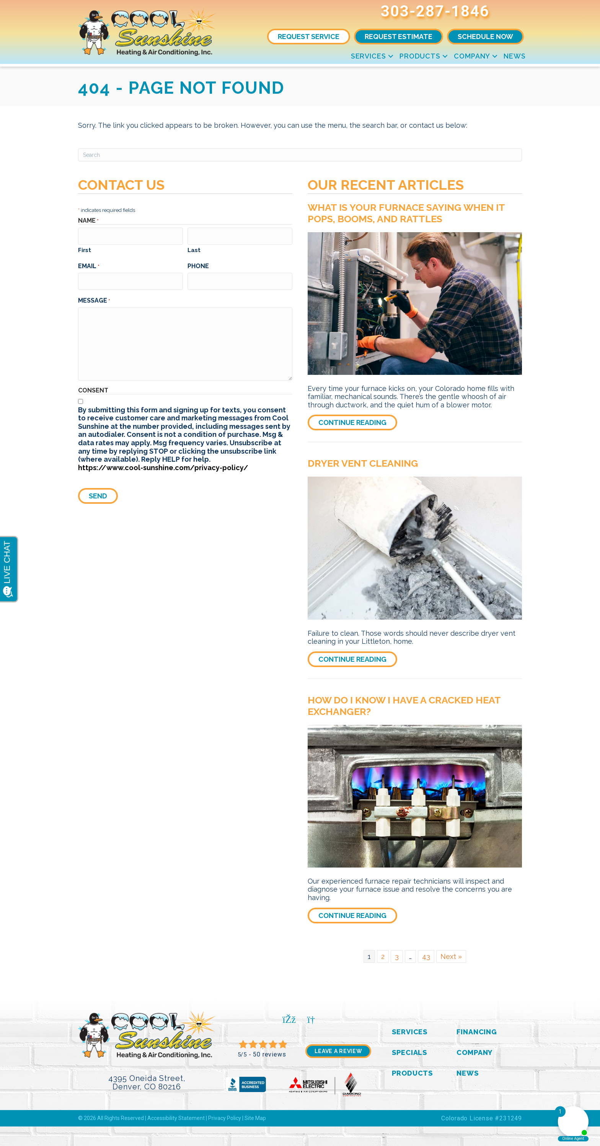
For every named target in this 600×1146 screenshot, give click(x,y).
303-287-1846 (435, 11)
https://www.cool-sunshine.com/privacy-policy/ (163, 464)
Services (368, 56)
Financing (477, 1032)
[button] (390, 56)
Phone (198, 264)
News (515, 56)
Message (94, 296)
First (84, 248)
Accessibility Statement (176, 1118)
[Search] (300, 154)
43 (426, 956)
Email (88, 264)
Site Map (255, 1118)
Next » (451, 956)
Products (419, 56)
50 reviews (269, 1054)
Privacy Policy (224, 1118)
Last (194, 248)
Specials (409, 1052)
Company (472, 56)
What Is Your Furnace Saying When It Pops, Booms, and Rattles (406, 213)
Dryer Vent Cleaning (363, 463)
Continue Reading (357, 422)
